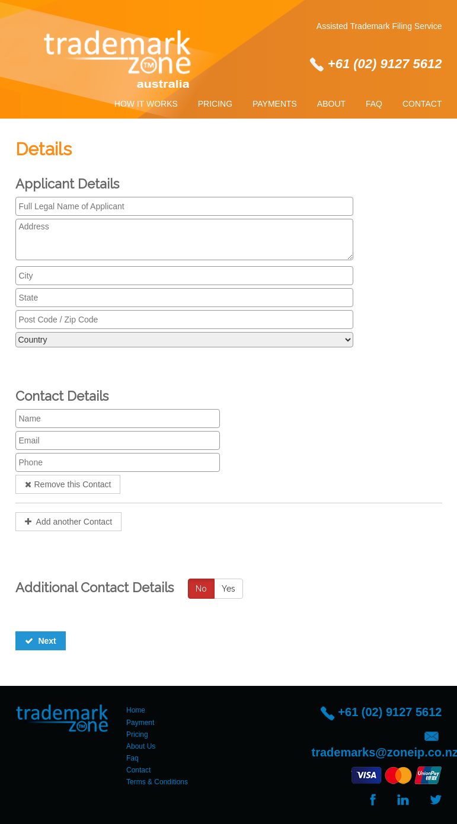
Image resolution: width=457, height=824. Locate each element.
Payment (140, 722)
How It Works (146, 103)
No (201, 588)
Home (135, 710)
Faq (374, 103)
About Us (140, 746)
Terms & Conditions (157, 782)
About (331, 103)
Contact (422, 103)
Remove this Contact (68, 484)
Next (40, 641)
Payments (275, 103)
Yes (228, 588)
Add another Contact (69, 521)
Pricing (215, 103)
